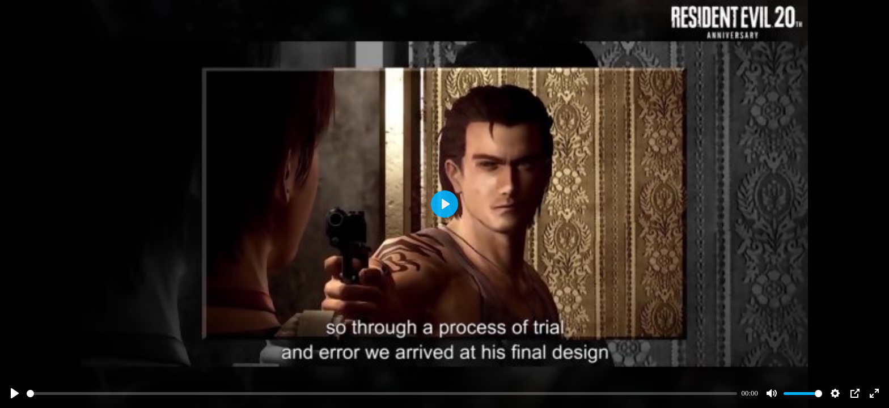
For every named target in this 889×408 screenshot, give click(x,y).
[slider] (382, 393)
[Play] (15, 393)
